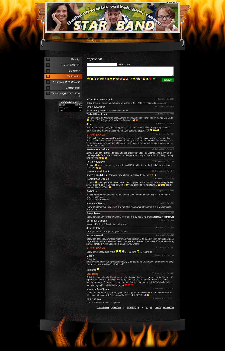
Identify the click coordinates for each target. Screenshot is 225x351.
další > (158, 307)
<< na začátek (103, 307)
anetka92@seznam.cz (163, 217)
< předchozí (116, 307)
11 (151, 307)
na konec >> (168, 307)
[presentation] (113, 89)
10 (147, 307)
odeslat (167, 80)
